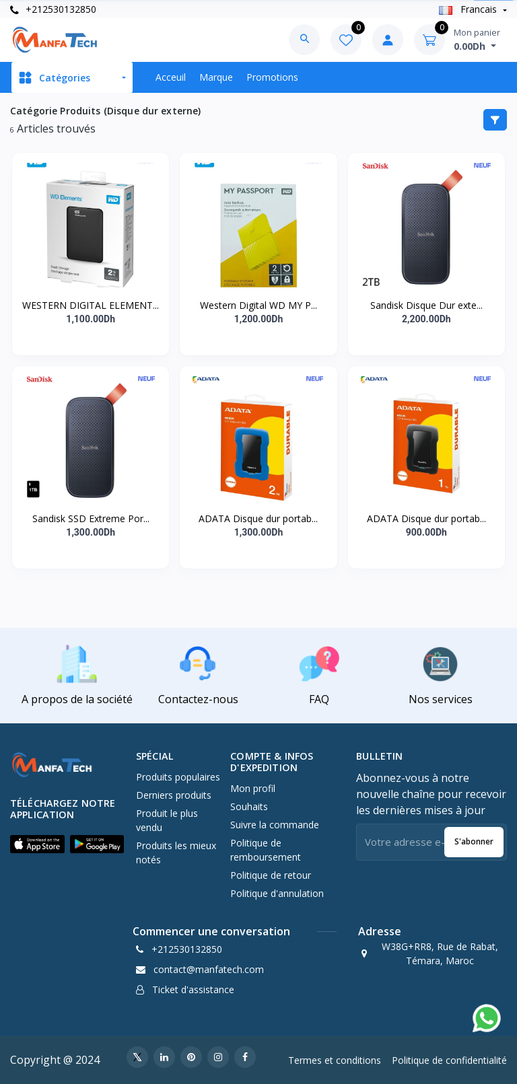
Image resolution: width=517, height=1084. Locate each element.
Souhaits (249, 806)
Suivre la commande (274, 824)
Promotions (272, 77)
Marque (216, 77)
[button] (37, 843)
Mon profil (252, 788)
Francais (469, 9)
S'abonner (473, 841)
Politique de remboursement (265, 849)
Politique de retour (270, 875)
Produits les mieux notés (176, 852)
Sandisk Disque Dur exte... (426, 305)
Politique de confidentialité (449, 1060)
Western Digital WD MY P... (258, 305)
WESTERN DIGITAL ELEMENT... (90, 305)
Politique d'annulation (277, 893)
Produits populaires (178, 776)
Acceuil (171, 77)
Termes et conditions (334, 1060)
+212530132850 (53, 9)
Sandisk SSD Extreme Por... (90, 518)
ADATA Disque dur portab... (258, 518)
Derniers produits (173, 795)
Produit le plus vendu (167, 820)
